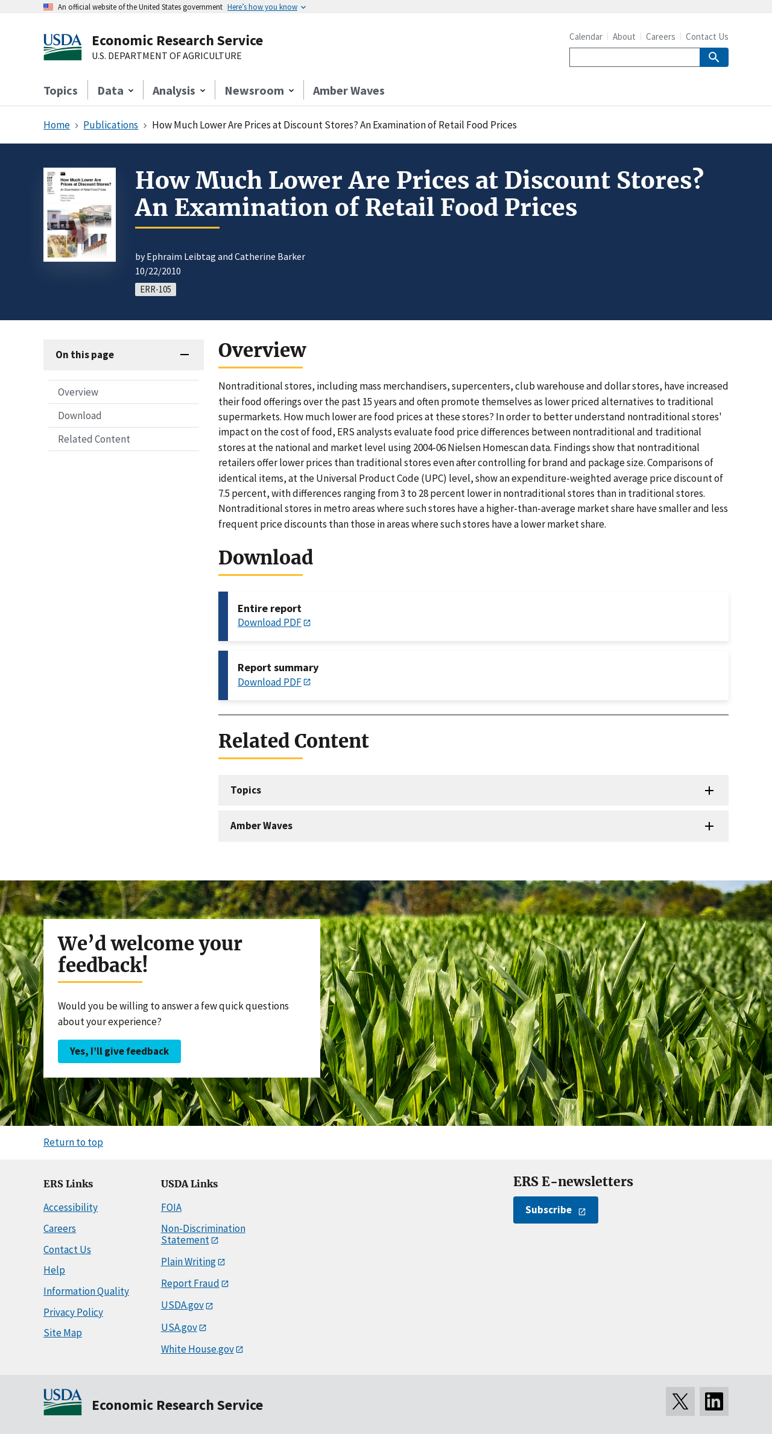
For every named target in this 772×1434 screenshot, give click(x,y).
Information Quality (86, 1291)
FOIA (171, 1207)
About (624, 36)
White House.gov (197, 1349)
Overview (78, 392)
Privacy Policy (73, 1312)
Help (54, 1270)
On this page (84, 354)
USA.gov (179, 1327)
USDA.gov (182, 1305)
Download (80, 415)
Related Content (94, 439)
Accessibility (70, 1207)
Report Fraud (190, 1283)
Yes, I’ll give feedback (119, 1051)
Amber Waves (349, 90)
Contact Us (707, 36)
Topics (60, 90)
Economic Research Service (177, 40)
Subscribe (548, 1209)
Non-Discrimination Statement (203, 1234)
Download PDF (270, 622)
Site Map (62, 1332)
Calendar (586, 36)
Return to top (73, 1142)
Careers (661, 36)
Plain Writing (188, 1261)
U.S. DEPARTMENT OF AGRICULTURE (167, 56)
